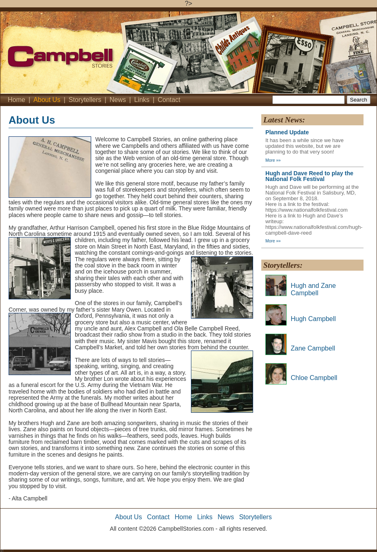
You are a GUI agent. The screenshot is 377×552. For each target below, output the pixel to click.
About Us (47, 99)
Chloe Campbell (314, 377)
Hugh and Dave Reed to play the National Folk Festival (309, 176)
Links (141, 99)
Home (16, 99)
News (118, 99)
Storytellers (85, 99)
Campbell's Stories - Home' (102, 52)
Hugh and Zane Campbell (313, 289)
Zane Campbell (313, 348)
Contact (169, 99)
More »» (273, 160)
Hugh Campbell (313, 318)
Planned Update (287, 132)
